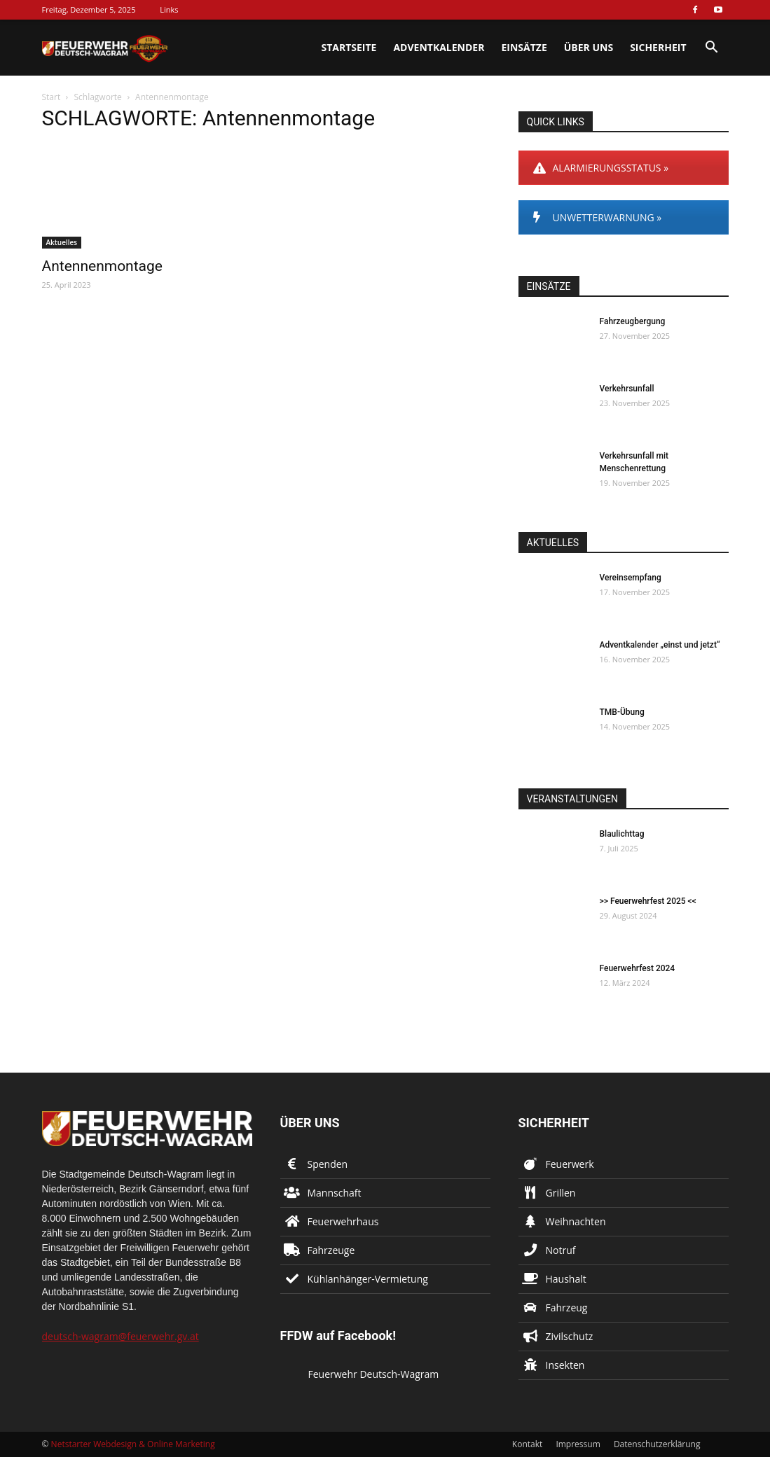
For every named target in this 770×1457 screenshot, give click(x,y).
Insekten (565, 1365)
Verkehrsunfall (627, 388)
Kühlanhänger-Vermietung (368, 1278)
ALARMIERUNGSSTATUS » (601, 167)
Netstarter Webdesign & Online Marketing (133, 1444)
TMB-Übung (622, 712)
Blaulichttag (622, 834)
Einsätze (523, 47)
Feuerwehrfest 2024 (637, 968)
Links (169, 9)
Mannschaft (335, 1192)
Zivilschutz (569, 1336)
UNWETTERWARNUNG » (597, 217)
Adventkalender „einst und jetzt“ (660, 645)
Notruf (561, 1250)
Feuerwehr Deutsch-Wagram (373, 1374)
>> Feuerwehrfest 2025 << (648, 901)
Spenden (328, 1164)
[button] (712, 48)
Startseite (348, 47)
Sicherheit (658, 47)
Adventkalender (438, 47)
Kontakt (527, 1444)
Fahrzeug (567, 1307)
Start (51, 97)
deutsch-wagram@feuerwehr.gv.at (120, 1336)
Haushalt (566, 1278)
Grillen (561, 1192)
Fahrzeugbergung (633, 321)
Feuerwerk (570, 1164)
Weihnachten (576, 1221)
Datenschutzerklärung (657, 1444)
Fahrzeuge (331, 1250)
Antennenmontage (102, 266)
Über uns (588, 47)
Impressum (578, 1444)
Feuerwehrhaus (343, 1221)
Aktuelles (62, 242)
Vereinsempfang (630, 578)
